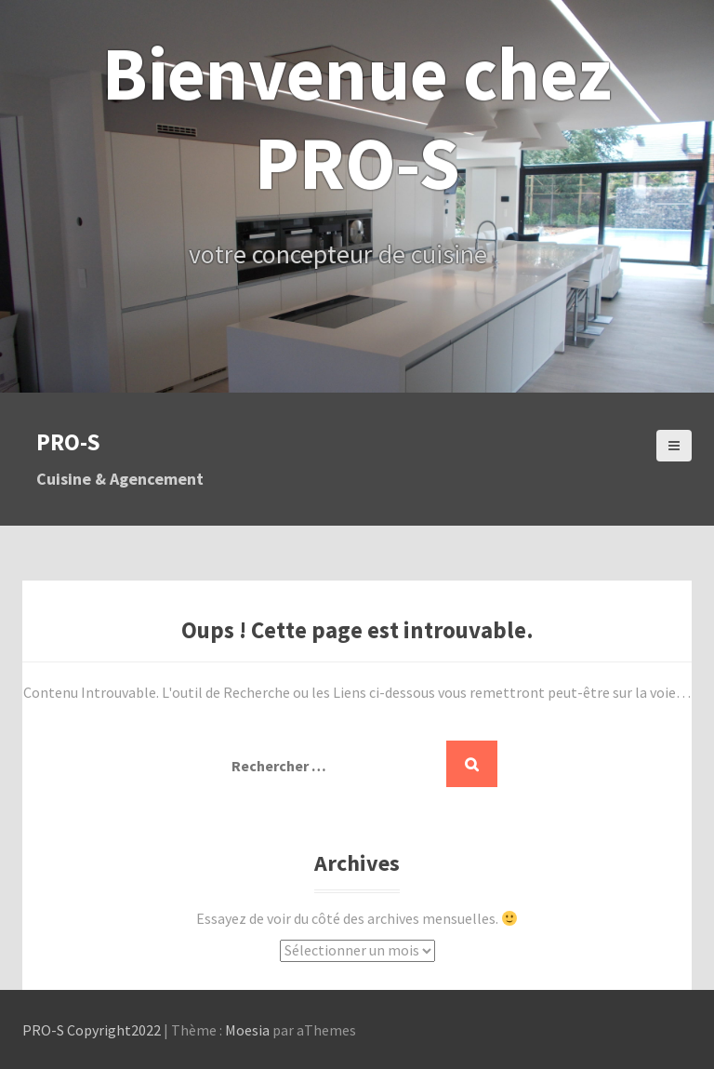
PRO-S (68, 442)
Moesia (247, 1030)
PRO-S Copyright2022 (91, 1030)
